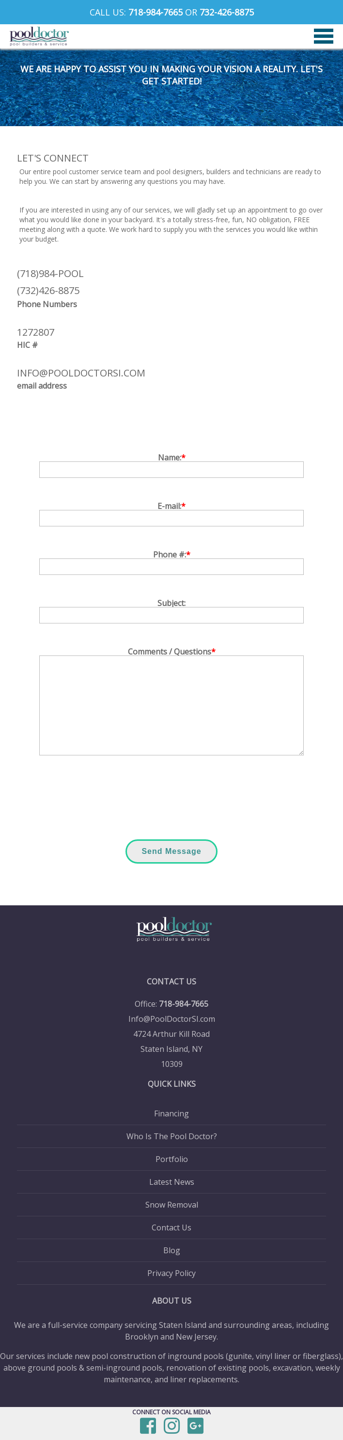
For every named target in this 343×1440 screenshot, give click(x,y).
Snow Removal (171, 1204)
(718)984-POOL (50, 273)
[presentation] (171, 799)
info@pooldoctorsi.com (81, 372)
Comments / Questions (172, 651)
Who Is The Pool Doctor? (171, 1136)
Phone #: (171, 554)
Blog (171, 1250)
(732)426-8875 (48, 290)
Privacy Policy (171, 1273)
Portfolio (172, 1159)
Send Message (171, 851)
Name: (172, 457)
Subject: (171, 603)
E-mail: (171, 506)
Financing (171, 1113)
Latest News (171, 1182)
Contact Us (171, 1227)
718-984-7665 (155, 12)
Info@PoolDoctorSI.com (171, 1019)
